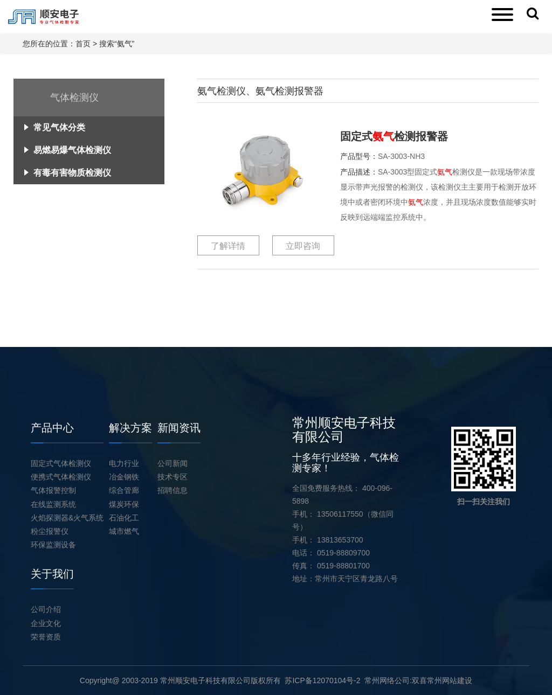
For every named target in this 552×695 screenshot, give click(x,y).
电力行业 (124, 463)
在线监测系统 (53, 504)
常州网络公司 (387, 680)
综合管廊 (124, 490)
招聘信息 (172, 490)
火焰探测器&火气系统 (67, 517)
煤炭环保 (124, 504)
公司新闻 (172, 463)
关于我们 (52, 574)
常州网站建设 (449, 680)
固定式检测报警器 (394, 136)
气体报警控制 (53, 490)
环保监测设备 (53, 544)
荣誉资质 (46, 637)
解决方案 (130, 428)
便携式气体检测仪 (61, 476)
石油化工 (124, 517)
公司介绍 (46, 609)
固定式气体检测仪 (61, 463)
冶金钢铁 (124, 476)
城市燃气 (124, 531)
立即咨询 (303, 246)
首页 (83, 43)
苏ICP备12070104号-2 (322, 680)
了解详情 (228, 246)
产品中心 (52, 428)
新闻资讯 (179, 428)
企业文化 (46, 623)
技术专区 (172, 476)
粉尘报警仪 (49, 531)
